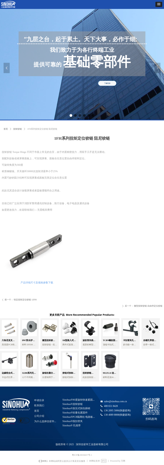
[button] (158, 4)
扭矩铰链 (17, 129)
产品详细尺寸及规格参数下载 (37, 282)
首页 (6, 129)
